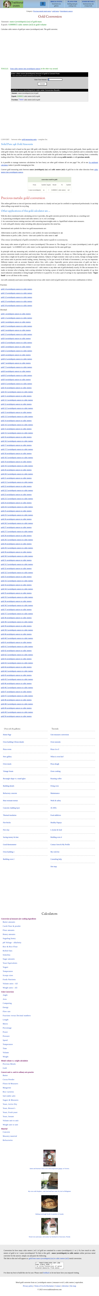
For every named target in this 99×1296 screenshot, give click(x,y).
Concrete (6, 1132)
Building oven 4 (56, 837)
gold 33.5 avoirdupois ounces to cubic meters (17, 581)
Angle (5, 995)
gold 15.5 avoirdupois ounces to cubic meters (17, 433)
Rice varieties (8, 1092)
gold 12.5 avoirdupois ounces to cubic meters (17, 408)
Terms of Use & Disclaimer (44, 1287)
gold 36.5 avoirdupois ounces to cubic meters (17, 605)
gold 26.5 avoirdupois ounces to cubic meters (17, 523)
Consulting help (56, 859)
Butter (5, 1075)
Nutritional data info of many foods (88, 4)
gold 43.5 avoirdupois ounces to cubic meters (17, 663)
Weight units (8, 988)
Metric (5, 1024)
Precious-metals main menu (42, 11)
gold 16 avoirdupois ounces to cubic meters (16, 437)
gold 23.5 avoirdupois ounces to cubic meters (17, 499)
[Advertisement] (49, 47)
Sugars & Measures (10, 1100)
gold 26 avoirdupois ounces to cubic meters (16, 519)
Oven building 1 (8, 852)
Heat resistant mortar (10, 801)
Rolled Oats (7, 951)
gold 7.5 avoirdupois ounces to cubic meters (16, 367)
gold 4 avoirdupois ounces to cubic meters (16, 338)
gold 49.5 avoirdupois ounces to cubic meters (17, 712)
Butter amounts (9, 922)
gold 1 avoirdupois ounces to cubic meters (16, 314)
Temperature (8, 971)
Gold (5, 1068)
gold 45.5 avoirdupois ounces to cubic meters (17, 679)
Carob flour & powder (12, 926)
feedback (46, 1274)
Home (13, 4)
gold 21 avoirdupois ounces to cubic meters (16, 478)
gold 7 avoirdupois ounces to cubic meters (16, 363)
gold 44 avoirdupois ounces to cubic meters (16, 667)
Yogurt (5, 967)
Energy (5, 1007)
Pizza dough (54, 764)
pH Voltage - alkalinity (12, 942)
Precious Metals (9, 1064)
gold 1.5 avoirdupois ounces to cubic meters (16, 318)
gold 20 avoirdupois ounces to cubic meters (16, 470)
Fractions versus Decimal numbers (17, 1016)
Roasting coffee (56, 779)
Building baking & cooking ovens (72, 4)
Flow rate (6, 1011)
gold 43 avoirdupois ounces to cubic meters (16, 659)
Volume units (8, 984)
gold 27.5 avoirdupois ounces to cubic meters (17, 531)
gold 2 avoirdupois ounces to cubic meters (16, 322)
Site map (53, 866)
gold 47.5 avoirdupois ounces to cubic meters (17, 696)
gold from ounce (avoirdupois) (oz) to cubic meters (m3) (49, 1258)
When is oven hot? (57, 757)
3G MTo (53, 808)
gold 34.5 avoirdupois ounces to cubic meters (17, 589)
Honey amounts (9, 934)
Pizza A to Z (54, 749)
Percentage (7, 1028)
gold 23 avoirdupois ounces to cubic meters (16, 494)
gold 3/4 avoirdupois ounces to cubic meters (16, 305)
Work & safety (55, 801)
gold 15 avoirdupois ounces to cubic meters (16, 429)
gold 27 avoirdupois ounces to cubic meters (16, 527)
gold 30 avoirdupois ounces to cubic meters (16, 552)
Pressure (6, 1036)
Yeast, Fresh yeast (10, 1112)
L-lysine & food (56, 830)
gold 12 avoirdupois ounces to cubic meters (16, 404)
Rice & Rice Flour (10, 947)
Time (5, 1048)
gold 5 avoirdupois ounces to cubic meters (16, 347)
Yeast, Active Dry (10, 1104)
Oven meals (7, 764)
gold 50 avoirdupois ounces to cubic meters (16, 716)
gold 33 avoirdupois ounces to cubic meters (16, 577)
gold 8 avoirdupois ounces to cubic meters (16, 371)
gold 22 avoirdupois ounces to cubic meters (16, 486)
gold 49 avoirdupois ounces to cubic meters (16, 708)
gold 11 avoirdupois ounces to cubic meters (16, 396)
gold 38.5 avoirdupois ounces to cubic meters (17, 622)
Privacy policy (28, 1287)
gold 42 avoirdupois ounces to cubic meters (16, 651)
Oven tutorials (55, 742)
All (16, 984)
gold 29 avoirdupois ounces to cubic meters (16, 544)
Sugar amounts (9, 959)
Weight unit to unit (10, 1125)
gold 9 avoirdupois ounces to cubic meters (16, 379)
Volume (6, 1052)
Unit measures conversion (59, 735)
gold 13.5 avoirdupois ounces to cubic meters (17, 416)
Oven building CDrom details (13, 742)
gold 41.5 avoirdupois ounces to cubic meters (17, 646)
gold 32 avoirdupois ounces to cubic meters (16, 568)
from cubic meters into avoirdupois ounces (25, 69)
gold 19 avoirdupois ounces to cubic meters (16, 462)
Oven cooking (55, 771)
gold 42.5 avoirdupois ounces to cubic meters (17, 655)
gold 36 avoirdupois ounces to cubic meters (16, 601)
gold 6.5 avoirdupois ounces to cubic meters (16, 359)
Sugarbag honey (9, 938)
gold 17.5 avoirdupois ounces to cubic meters (17, 449)
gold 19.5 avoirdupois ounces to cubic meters (17, 466)
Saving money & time (11, 837)
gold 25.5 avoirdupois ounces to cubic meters (17, 515)
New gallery (7, 757)
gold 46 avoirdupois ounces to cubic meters (16, 683)
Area (5, 999)
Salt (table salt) (9, 1096)
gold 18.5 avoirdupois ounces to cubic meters (17, 458)
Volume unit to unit (11, 1121)
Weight (5, 1057)
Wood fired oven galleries (56, 4)
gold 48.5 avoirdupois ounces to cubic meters (17, 704)
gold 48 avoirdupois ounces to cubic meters (16, 700)
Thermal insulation (9, 815)
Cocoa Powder (8, 1079)
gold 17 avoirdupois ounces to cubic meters (16, 445)
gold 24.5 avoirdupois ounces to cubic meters (17, 507)
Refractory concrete (10, 793)
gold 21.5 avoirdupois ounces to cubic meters (17, 482)
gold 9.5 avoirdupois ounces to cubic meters (16, 384)
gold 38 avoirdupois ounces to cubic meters (16, 618)
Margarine (7, 1088)
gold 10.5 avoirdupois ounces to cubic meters (17, 392)
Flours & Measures (10, 1084)
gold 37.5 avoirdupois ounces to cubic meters (17, 614)
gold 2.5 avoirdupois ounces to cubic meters (16, 326)
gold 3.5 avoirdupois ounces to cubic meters (16, 334)
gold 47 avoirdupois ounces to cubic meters (16, 692)
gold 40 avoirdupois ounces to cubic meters (16, 634)
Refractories (8, 1140)
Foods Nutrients (9, 979)
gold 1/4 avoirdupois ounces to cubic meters (16, 289)
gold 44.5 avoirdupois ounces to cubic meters (17, 671)
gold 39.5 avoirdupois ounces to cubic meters (17, 630)
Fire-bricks (7, 822)
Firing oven (54, 786)
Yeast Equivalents (10, 963)
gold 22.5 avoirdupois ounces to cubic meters (17, 490)
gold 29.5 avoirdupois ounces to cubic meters (17, 548)
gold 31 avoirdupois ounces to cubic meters (16, 560)
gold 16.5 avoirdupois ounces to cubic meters (17, 441)
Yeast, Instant (8, 1116)
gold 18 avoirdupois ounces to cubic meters (16, 453)
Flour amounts (8, 930)
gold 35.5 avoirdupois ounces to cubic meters (17, 597)
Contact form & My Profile (60, 844)
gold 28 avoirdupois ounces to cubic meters (16, 536)
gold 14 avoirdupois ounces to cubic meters (16, 421)
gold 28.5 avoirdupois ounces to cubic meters (17, 540)
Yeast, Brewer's (9, 1108)
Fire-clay (6, 830)
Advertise (65, 1287)
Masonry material (10, 1136)
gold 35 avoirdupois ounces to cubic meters (16, 593)
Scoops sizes (8, 975)
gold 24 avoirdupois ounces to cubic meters (16, 503)
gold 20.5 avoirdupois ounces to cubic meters (17, 474)
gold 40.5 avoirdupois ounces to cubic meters (17, 638)
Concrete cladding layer (11, 808)
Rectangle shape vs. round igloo (14, 779)
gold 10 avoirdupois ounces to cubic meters (16, 388)
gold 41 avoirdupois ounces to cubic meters (16, 642)
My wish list (54, 852)
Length (5, 1020)
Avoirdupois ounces (66, 11)
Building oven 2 (8, 859)
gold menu (55, 11)
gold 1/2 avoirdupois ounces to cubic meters (16, 297)
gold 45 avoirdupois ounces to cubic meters (16, 675)
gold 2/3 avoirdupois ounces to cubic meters (16, 301)
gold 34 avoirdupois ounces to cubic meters (16, 585)
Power (5, 1032)
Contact (58, 1287)
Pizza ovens (7, 749)
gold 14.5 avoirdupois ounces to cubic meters (17, 425)
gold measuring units (29, 139)
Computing (7, 1003)
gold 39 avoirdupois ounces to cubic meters (16, 626)
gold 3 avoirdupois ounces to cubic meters (16, 330)
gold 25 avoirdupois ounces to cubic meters (16, 511)
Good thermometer (9, 844)
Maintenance (55, 793)
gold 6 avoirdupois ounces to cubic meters (16, 355)
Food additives (55, 815)
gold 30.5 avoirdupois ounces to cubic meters (17, 556)
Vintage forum (8, 771)
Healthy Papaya (56, 822)
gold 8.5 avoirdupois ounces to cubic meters (16, 375)
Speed (5, 1040)
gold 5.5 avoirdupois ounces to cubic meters (16, 351)
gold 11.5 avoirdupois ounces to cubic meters (17, 400)
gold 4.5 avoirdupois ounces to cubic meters (16, 343)
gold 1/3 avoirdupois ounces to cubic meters (16, 293)
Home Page (7, 735)
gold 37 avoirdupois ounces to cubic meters (16, 609)
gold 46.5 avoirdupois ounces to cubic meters (17, 688)
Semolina (6, 955)
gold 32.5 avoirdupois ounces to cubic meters (17, 573)
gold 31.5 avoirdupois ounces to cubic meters (17, 564)
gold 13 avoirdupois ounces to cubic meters (16, 412)
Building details (8, 786)
